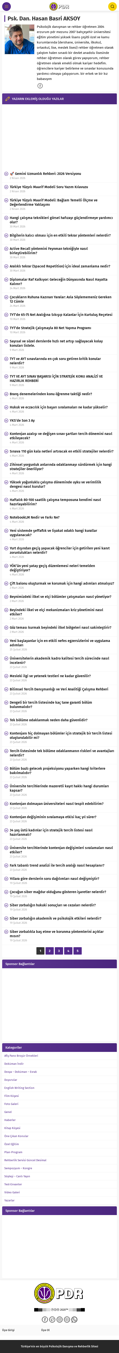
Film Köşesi (11, 1096)
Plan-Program (13, 1152)
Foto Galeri (11, 1104)
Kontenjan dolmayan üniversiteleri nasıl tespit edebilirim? (57, 804)
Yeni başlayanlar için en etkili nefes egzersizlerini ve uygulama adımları (60, 643)
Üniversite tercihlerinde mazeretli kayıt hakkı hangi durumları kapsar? (59, 788)
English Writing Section (19, 1087)
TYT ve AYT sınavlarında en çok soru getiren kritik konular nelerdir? (55, 361)
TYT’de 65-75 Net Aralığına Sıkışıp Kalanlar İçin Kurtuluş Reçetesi (61, 315)
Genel (8, 1112)
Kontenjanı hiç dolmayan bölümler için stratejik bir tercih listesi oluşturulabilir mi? (61, 735)
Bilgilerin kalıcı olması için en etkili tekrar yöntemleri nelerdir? (60, 235)
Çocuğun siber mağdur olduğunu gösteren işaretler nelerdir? (58, 892)
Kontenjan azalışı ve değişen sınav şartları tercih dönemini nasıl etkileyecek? (61, 436)
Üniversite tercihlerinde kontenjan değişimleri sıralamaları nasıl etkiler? (61, 850)
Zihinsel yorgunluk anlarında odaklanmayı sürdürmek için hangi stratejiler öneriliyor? (61, 467)
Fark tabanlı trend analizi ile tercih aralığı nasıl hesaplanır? (57, 865)
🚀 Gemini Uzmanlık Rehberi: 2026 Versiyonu (45, 174)
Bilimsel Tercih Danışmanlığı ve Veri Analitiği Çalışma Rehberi (59, 689)
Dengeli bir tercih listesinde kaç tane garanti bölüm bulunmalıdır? (51, 704)
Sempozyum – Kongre (18, 1168)
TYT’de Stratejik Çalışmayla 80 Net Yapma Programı (50, 328)
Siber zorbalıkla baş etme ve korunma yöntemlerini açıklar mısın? (57, 934)
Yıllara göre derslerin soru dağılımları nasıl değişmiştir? (54, 879)
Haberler (10, 1120)
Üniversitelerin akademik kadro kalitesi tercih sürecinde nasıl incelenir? (59, 660)
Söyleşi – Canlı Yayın (17, 1176)
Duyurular (10, 1079)
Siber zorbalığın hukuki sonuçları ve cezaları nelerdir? (53, 905)
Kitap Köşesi (12, 1128)
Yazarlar (9, 1200)
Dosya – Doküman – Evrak (20, 1071)
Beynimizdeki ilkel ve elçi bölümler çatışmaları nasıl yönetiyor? (60, 597)
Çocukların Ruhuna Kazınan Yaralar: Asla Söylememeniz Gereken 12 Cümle (60, 299)
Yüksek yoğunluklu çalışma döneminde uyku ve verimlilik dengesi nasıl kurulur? (55, 484)
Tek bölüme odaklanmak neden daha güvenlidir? (49, 720)
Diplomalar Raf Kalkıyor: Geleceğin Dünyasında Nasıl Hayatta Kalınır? (59, 281)
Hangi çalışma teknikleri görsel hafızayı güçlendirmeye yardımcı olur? (61, 220)
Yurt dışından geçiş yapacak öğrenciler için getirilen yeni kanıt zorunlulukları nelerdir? (60, 550)
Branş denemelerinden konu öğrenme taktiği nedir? (51, 394)
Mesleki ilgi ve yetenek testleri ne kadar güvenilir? (50, 676)
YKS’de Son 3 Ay (22, 420)
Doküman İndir (14, 1063)
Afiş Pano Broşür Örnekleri (21, 1055)
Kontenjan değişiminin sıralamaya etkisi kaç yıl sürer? (53, 817)
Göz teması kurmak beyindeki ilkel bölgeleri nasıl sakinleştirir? (60, 627)
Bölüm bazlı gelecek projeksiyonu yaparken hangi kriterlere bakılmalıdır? (57, 770)
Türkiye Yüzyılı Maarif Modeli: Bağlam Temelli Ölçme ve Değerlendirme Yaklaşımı (54, 202)
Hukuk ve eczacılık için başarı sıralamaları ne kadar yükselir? (59, 407)
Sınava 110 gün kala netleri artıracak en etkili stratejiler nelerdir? (62, 451)
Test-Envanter (13, 1184)
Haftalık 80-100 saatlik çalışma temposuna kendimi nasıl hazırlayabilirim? (55, 502)
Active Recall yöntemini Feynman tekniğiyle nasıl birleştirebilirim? (49, 251)
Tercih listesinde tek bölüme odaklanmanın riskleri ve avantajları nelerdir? (62, 753)
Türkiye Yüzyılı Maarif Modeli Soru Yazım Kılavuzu (49, 187)
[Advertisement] (59, 136)
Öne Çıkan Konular (16, 1136)
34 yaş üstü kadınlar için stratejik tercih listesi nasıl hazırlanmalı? (51, 832)
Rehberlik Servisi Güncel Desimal (25, 1160)
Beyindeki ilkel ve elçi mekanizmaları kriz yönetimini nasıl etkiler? (56, 612)
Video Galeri (12, 1192)
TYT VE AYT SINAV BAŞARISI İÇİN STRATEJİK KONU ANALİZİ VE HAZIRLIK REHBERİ (56, 378)
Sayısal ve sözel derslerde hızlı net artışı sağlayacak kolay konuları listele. (56, 343)
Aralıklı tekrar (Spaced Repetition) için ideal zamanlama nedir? (60, 266)
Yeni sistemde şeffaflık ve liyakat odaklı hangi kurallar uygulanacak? (53, 533)
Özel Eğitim (11, 1144)
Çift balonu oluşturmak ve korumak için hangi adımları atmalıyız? (62, 583)
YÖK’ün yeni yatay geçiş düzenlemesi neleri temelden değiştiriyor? (52, 568)
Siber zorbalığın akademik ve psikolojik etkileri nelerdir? (55, 918)
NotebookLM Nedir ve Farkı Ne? (35, 517)
